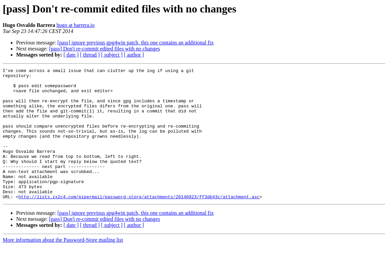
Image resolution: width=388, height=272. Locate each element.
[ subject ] (112, 55)
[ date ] (71, 55)
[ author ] (134, 55)
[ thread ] (90, 55)
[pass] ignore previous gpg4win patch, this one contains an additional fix (135, 42)
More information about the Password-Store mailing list (63, 266)
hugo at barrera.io (75, 25)
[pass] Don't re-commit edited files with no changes (104, 49)
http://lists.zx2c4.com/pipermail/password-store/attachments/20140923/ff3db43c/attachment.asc (139, 223)
